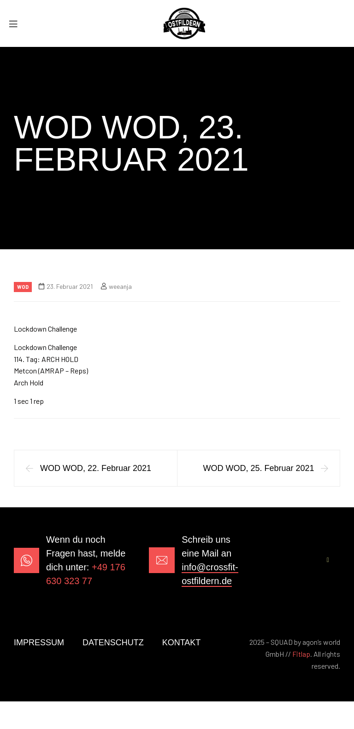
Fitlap (301, 653)
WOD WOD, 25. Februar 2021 (258, 468)
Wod (23, 287)
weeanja (120, 286)
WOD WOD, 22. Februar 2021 (95, 468)
